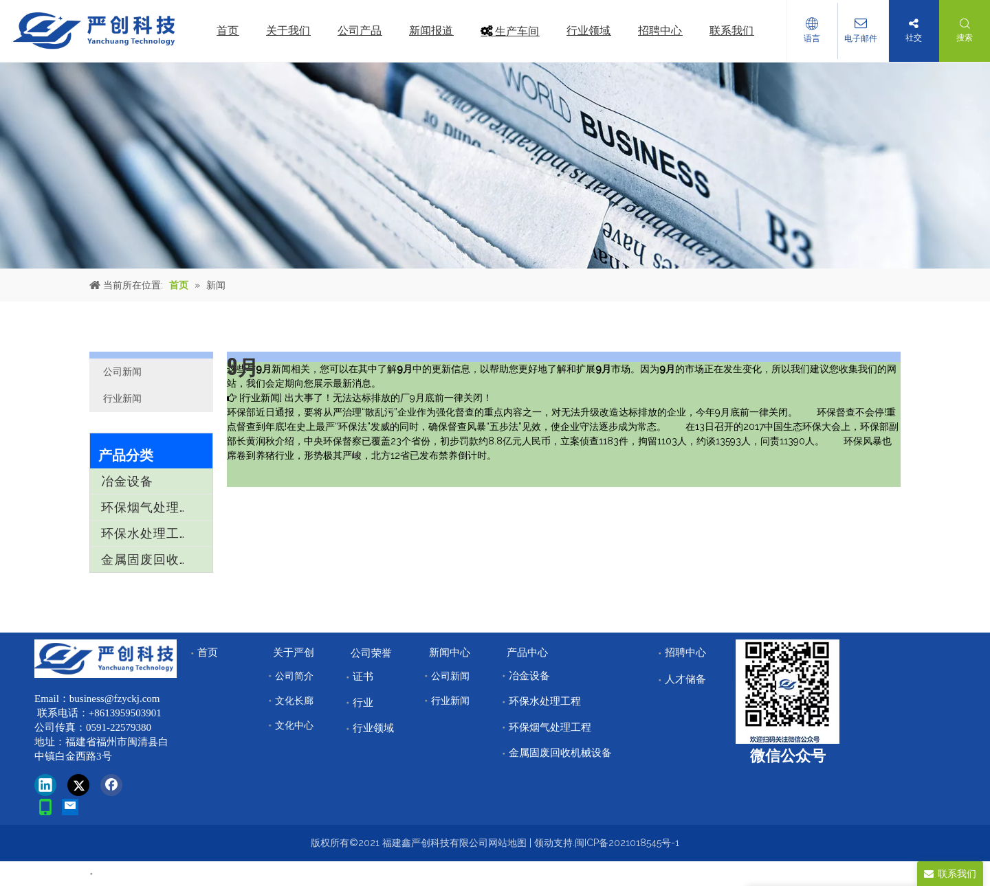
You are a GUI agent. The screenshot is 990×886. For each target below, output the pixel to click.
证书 (363, 676)
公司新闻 (122, 371)
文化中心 (294, 725)
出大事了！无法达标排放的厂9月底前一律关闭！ (388, 397)
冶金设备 (127, 481)
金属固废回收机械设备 (156, 559)
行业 (363, 702)
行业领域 (373, 728)
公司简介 (294, 675)
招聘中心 (685, 652)
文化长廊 (294, 700)
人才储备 (685, 679)
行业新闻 (122, 398)
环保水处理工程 (146, 533)
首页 (207, 652)
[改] (787, 691)
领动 (543, 842)
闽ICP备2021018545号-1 (627, 842)
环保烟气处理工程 (153, 507)
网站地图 (507, 842)
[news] (495, 166)
